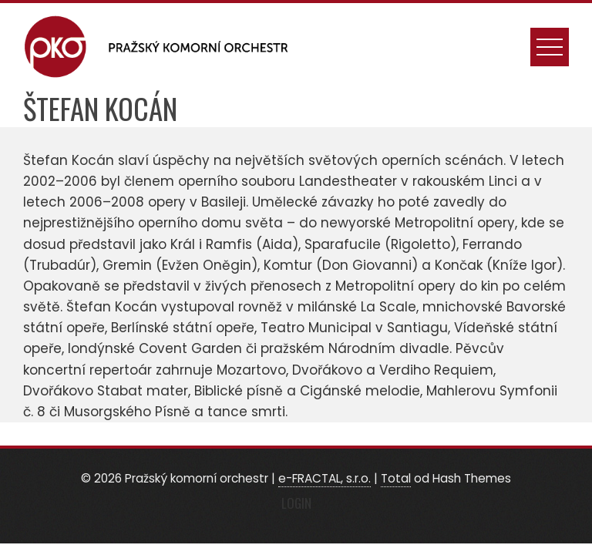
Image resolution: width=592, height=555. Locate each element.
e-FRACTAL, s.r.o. (324, 478)
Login (296, 503)
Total (396, 478)
